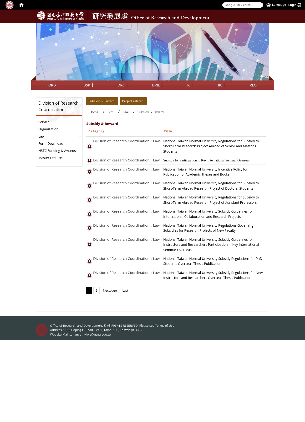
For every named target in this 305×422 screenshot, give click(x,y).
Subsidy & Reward (101, 101)
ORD (52, 85)
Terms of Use (164, 407)
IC (189, 85)
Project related (132, 101)
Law (41, 136)
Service (43, 122)
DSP (86, 85)
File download (234, 165)
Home (94, 112)
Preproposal (232, 267)
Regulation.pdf (234, 281)
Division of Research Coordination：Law (121, 141)
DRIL (156, 85)
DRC (121, 85)
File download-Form (238, 349)
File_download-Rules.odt (242, 325)
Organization (48, 129)
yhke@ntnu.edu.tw (98, 416)
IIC (220, 85)
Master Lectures (50, 157)
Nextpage (110, 372)
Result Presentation (238, 248)
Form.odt (230, 330)
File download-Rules (238, 301)
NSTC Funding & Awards (57, 150)
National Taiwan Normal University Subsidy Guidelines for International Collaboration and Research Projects (186, 267)
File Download (234, 179)
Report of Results (236, 272)
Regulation (231, 141)
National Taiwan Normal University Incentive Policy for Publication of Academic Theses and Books (185, 184)
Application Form (236, 146)
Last (125, 372)
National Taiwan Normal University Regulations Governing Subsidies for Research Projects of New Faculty (186, 286)
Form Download (50, 143)
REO (253, 85)
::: (265, 26)
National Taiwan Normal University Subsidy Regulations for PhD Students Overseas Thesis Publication (187, 330)
